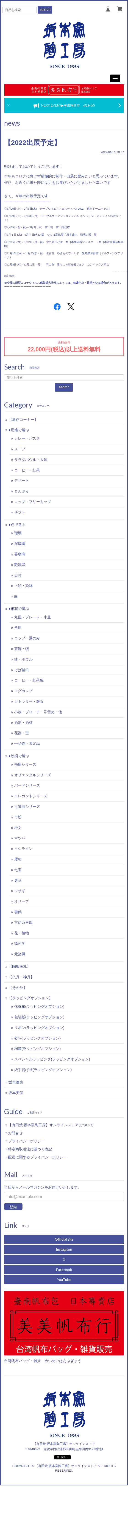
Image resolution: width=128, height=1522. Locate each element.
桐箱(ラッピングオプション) (37, 1049)
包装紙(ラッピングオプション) (39, 1017)
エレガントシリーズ (30, 796)
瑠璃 (18, 533)
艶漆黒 (19, 565)
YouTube (64, 1279)
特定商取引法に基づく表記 (30, 1149)
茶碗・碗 (21, 649)
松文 (18, 828)
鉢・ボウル (23, 659)
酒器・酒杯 (23, 723)
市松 (18, 817)
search (44, 10)
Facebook (64, 1269)
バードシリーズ (27, 785)
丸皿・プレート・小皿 (32, 617)
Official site (64, 1239)
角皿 (18, 628)
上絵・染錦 (23, 586)
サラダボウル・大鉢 (30, 460)
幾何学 (19, 943)
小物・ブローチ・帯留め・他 (38, 712)
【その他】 (17, 988)
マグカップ (23, 691)
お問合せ (15, 1133)
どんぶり (21, 491)
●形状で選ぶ (18, 609)
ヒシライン (23, 849)
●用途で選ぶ (18, 430)
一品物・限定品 (27, 743)
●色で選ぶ (16, 525)
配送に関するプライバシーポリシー (37, 1157)
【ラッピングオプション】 (30, 998)
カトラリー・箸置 (29, 701)
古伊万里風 (23, 922)
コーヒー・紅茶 (27, 470)
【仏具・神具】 (21, 977)
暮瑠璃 (19, 554)
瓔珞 (18, 859)
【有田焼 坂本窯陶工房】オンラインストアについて (50, 1125)
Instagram (64, 1249)
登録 (13, 1207)
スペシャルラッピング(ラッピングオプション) (52, 1059)
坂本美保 (15, 1093)
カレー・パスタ (27, 438)
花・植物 (21, 933)
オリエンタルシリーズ (32, 775)
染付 (18, 575)
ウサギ (19, 891)
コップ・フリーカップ (32, 502)
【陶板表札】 (19, 966)
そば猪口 (21, 670)
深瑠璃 (19, 544)
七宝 (18, 870)
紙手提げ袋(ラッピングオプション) (43, 1070)
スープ (19, 449)
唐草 (18, 880)
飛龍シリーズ (25, 764)
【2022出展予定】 (32, 142)
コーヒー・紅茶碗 (29, 680)
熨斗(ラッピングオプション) (37, 1038)
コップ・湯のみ (27, 638)
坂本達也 (15, 1082)
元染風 (19, 954)
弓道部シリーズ (27, 807)
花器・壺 (21, 733)
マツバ (19, 838)
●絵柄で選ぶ (18, 756)
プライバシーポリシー (26, 1141)
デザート (21, 480)
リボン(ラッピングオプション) (39, 1028)
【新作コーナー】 (23, 420)
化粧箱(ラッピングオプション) (39, 1006)
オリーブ (21, 901)
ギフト (19, 512)
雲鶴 (18, 912)
